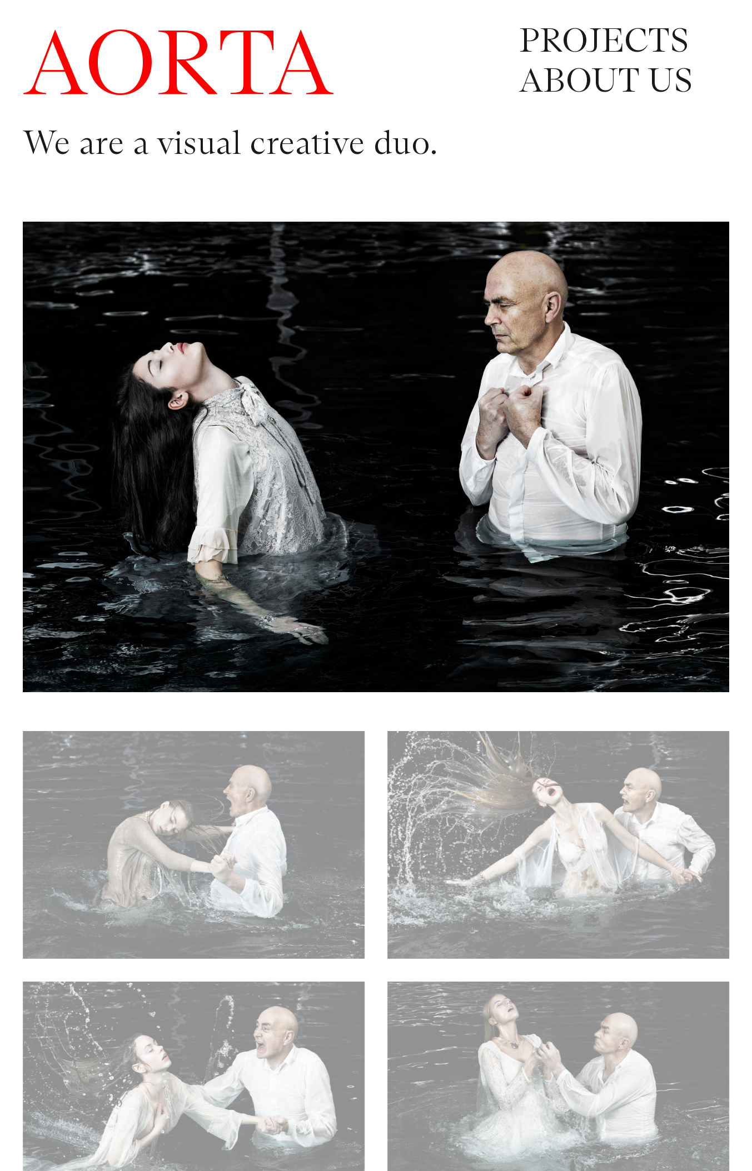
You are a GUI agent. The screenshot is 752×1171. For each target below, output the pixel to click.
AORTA (179, 67)
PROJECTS (604, 42)
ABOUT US (606, 82)
